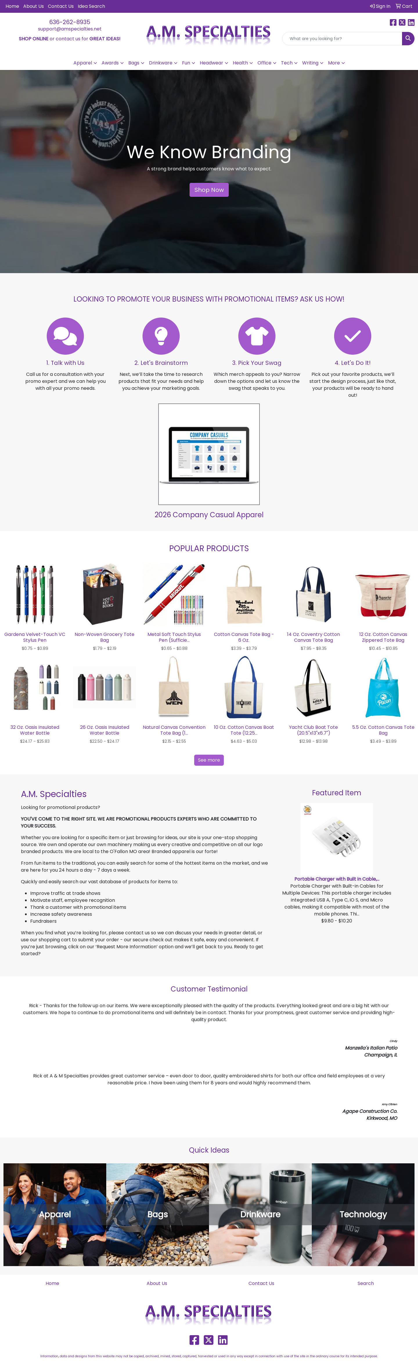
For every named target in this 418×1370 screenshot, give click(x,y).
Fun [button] (186, 63)
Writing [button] (310, 63)
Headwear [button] (211, 63)
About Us (33, 6)
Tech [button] (287, 63)
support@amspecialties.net (70, 29)
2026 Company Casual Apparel (209, 515)
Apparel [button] (82, 63)
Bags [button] (133, 63)
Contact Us (61, 6)
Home (12, 6)
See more (209, 760)
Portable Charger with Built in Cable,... (336, 879)
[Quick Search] (342, 38)
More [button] (334, 63)
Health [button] (240, 63)
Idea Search (91, 6)
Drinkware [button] (160, 63)
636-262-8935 (69, 22)
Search (366, 1283)
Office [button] (264, 63)
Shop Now (209, 190)
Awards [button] (110, 63)
